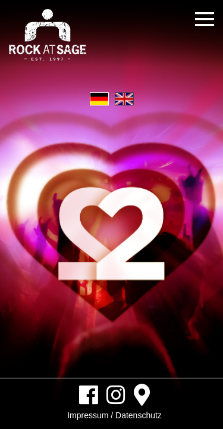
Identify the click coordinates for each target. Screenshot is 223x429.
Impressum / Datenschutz (114, 415)
